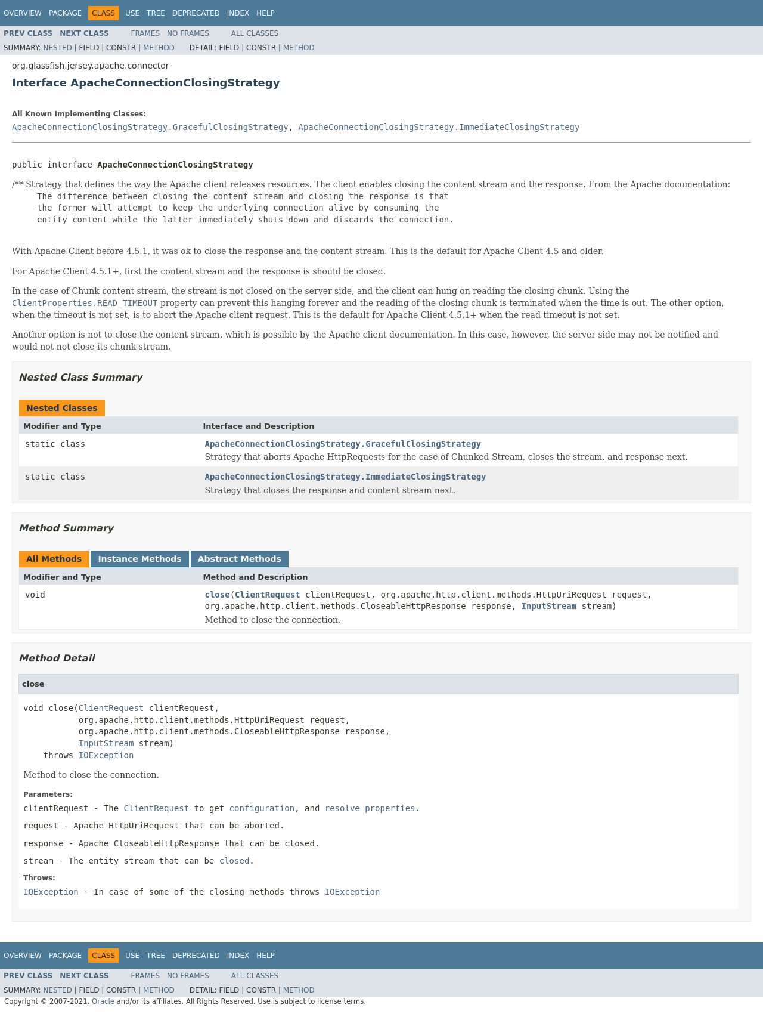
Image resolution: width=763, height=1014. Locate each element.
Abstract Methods (239, 559)
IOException (106, 755)
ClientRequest (267, 594)
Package (65, 13)
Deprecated (196, 13)
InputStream (549, 606)
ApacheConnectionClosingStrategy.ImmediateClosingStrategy (438, 127)
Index (238, 13)
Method (159, 48)
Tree (156, 13)
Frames (145, 33)
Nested (57, 48)
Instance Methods (139, 559)
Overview (23, 13)
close (217, 594)
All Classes (254, 33)
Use (132, 13)
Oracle (103, 1001)
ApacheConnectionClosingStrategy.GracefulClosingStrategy (150, 127)
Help (265, 13)
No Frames (188, 33)
